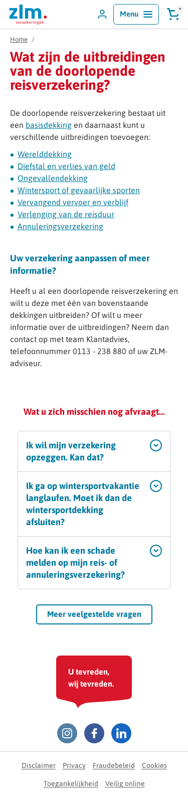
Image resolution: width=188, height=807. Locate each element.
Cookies (154, 765)
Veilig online (125, 783)
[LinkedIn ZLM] (121, 733)
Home (19, 39)
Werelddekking (45, 153)
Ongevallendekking (53, 178)
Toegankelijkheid (71, 783)
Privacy (74, 765)
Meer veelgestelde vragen (94, 613)
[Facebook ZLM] (94, 733)
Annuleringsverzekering (60, 226)
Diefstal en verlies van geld (66, 166)
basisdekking (49, 124)
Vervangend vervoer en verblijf (73, 202)
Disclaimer (39, 765)
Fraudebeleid (114, 765)
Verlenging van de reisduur (66, 214)
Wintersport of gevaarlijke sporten (79, 190)
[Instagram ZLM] (67, 733)
